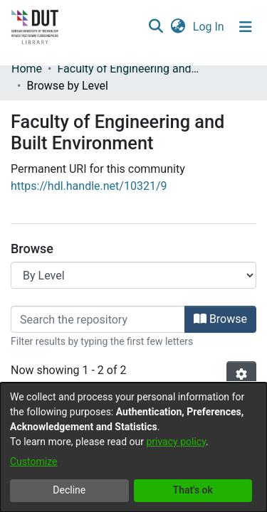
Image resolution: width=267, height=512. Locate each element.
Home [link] (26, 68)
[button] (155, 27)
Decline (69, 490)
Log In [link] (209, 26)
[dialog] (133, 447)
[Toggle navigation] (245, 27)
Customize (33, 461)
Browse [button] (220, 319)
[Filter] (98, 319)
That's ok (193, 490)
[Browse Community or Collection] (133, 275)
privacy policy (176, 441)
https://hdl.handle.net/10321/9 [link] (89, 186)
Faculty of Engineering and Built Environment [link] (128, 68)
